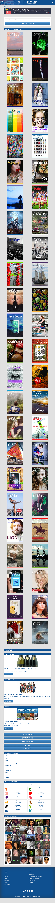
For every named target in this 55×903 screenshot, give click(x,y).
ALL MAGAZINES (27, 734)
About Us (6, 880)
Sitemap (31, 882)
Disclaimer (32, 880)
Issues (7, 775)
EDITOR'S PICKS (27, 738)
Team (5, 882)
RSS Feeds (7, 884)
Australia (8, 770)
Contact (6, 876)
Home (5, 6)
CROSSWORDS (27, 749)
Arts (6, 758)
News (7, 756)
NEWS (27, 745)
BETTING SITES (27, 741)
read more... (8, 674)
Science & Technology (11, 763)
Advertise (31, 874)
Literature (8, 765)
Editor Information (34, 878)
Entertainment (9, 768)
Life (6, 760)
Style (7, 772)
